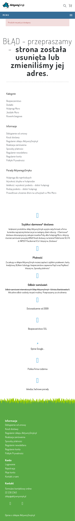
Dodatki (9, 104)
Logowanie (10, 464)
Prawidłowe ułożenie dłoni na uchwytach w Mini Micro (31, 192)
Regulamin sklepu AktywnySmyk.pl (22, 141)
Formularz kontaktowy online (18, 488)
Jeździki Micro (12, 112)
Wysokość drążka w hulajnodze (20, 181)
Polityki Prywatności (15, 160)
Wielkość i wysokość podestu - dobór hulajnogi (27, 185)
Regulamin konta (14, 156)
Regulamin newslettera (16, 152)
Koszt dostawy (13, 137)
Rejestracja (10, 468)
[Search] (65, 6)
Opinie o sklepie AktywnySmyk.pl (20, 515)
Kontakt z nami (12, 476)
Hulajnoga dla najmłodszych (19, 177)
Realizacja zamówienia (16, 144)
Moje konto (10, 472)
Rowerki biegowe (14, 116)
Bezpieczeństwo (13, 100)
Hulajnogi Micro (13, 108)
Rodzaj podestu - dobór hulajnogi (21, 189)
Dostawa (53, 241)
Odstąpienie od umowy (16, 133)
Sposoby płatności (14, 148)
